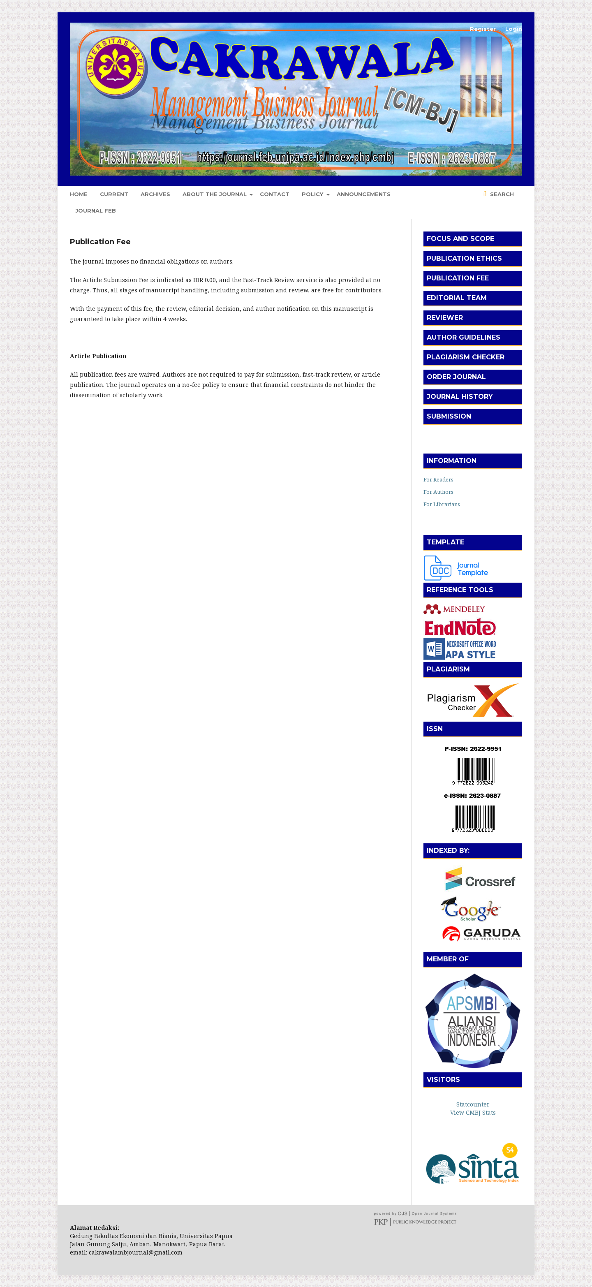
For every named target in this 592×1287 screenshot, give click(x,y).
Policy (313, 194)
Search (501, 194)
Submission (449, 416)
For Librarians (441, 504)
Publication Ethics (464, 258)
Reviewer (445, 318)
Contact (274, 194)
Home (79, 194)
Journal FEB (95, 210)
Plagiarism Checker (465, 357)
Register (483, 28)
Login (513, 28)
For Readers (438, 479)
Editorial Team (457, 298)
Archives (155, 194)
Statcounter (473, 1104)
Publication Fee (458, 278)
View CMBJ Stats (473, 1112)
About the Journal (215, 194)
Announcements (364, 194)
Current (114, 194)
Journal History (460, 396)
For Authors (438, 491)
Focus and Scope (460, 239)
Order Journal (456, 377)
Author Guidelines (463, 337)
